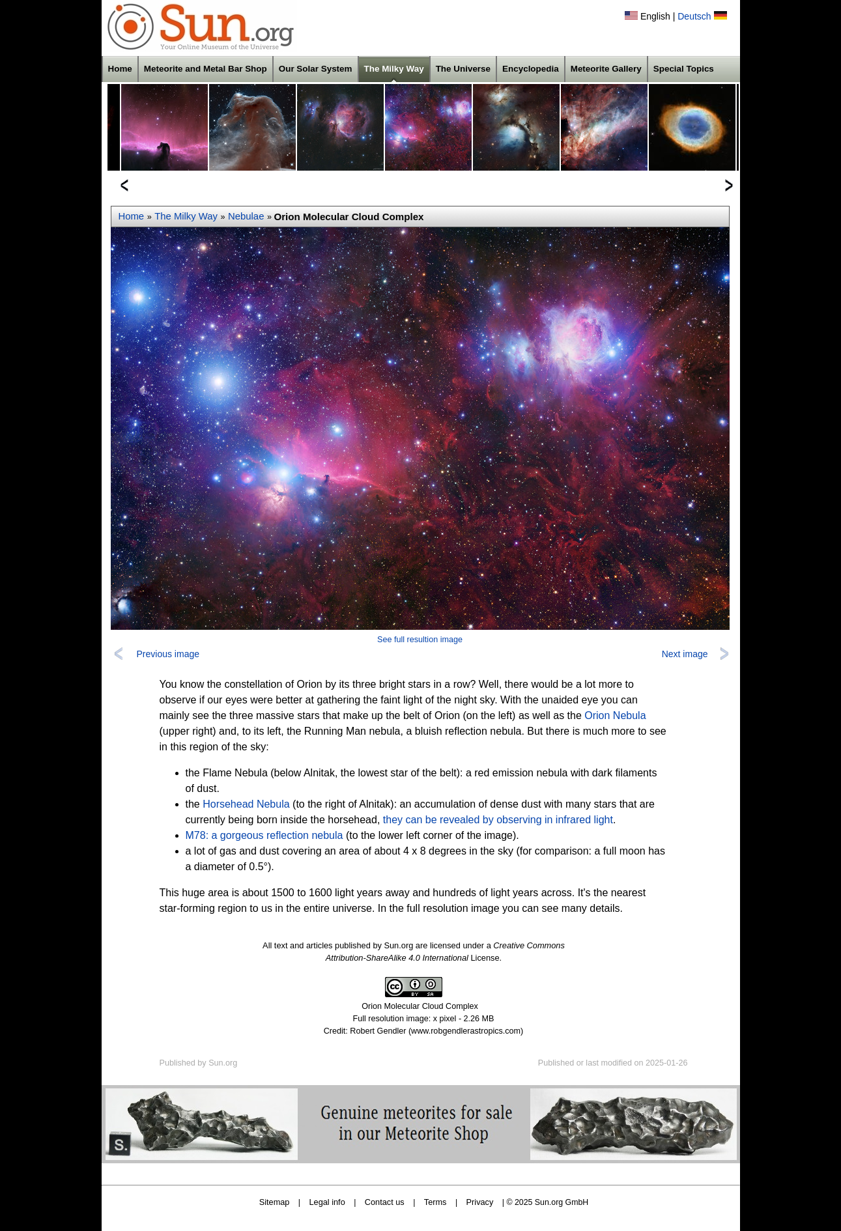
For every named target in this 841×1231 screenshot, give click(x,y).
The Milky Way (394, 69)
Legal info (327, 1202)
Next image (685, 654)
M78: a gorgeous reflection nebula (264, 835)
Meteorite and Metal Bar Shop (205, 69)
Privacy (480, 1202)
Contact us (385, 1202)
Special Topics (683, 69)
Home (120, 69)
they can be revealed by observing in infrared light (498, 819)
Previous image (168, 654)
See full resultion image (420, 639)
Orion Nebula (615, 715)
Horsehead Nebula (246, 804)
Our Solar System (315, 69)
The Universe (463, 69)
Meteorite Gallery (606, 69)
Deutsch (694, 16)
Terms (435, 1202)
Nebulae (246, 216)
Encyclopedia (530, 69)
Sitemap (274, 1202)
